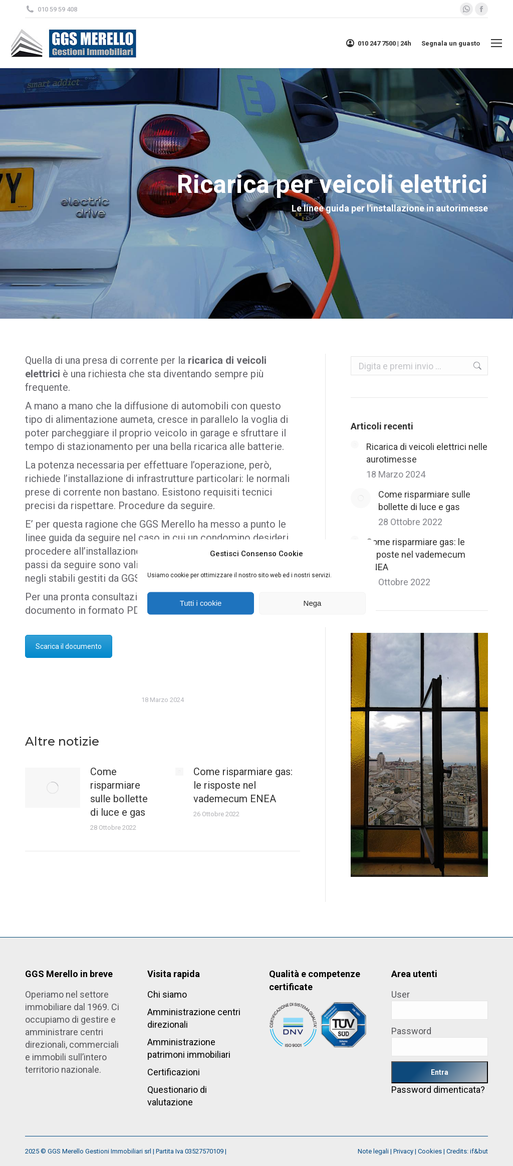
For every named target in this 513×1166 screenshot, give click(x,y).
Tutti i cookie (201, 603)
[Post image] (52, 788)
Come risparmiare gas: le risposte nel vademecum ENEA (243, 785)
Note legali (373, 1151)
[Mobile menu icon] (496, 43)
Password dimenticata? (438, 1089)
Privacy (403, 1151)
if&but (479, 1151)
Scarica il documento (69, 646)
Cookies (430, 1151)
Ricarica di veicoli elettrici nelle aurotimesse (426, 452)
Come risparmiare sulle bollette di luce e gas (119, 792)
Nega (313, 603)
